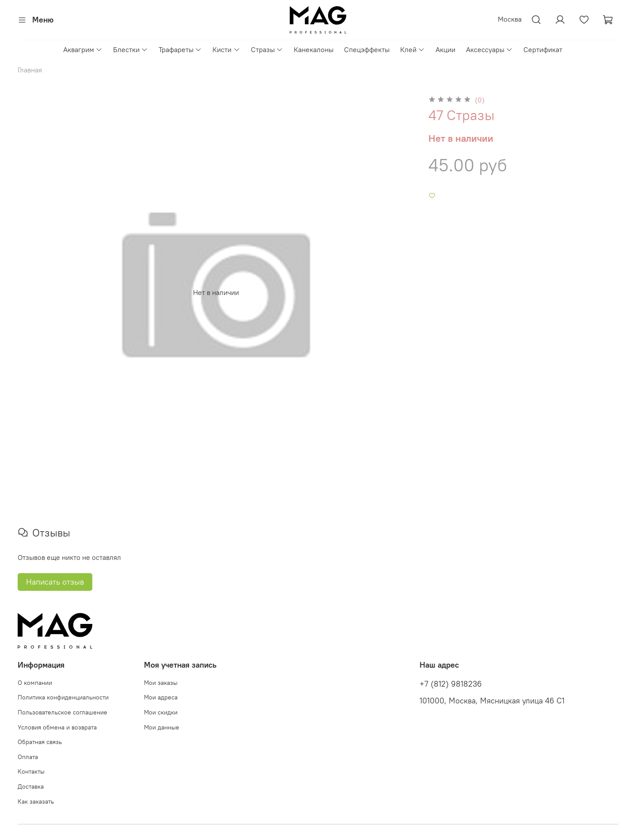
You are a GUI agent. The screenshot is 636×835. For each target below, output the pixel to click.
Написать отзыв (55, 582)
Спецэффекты (367, 49)
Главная (30, 69)
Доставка (31, 786)
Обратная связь (40, 742)
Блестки (130, 49)
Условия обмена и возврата (57, 727)
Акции (445, 49)
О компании (35, 683)
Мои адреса (161, 697)
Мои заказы (161, 683)
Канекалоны (313, 49)
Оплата (28, 757)
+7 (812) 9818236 (451, 684)
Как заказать (36, 801)
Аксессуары (489, 49)
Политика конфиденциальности (63, 697)
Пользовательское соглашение (62, 712)
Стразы (267, 49)
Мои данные (161, 727)
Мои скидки (161, 712)
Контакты (31, 771)
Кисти (226, 49)
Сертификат (542, 49)
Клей (412, 49)
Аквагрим (82, 49)
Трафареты (180, 49)
